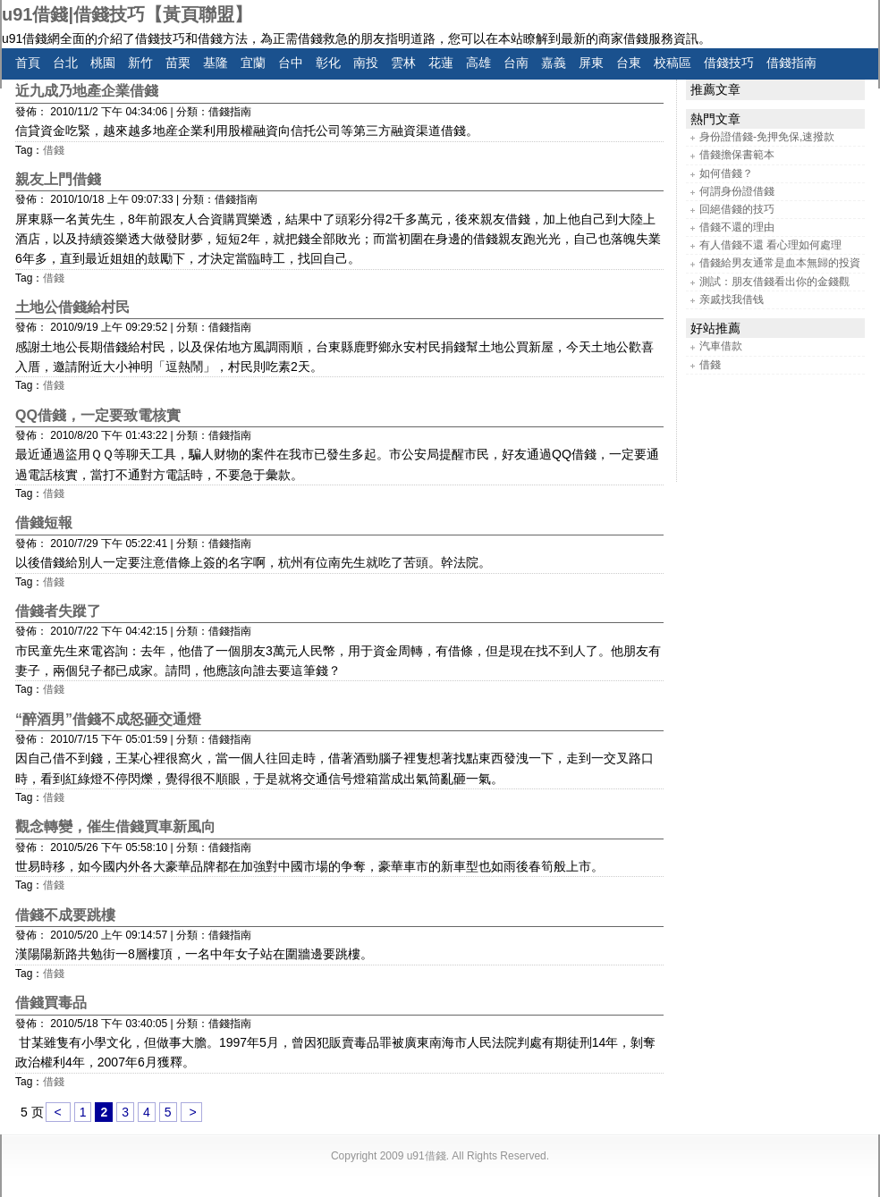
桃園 (102, 62)
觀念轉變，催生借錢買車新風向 (115, 826)
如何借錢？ (726, 173)
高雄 (478, 62)
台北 (65, 62)
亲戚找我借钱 (731, 299)
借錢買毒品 (51, 1002)
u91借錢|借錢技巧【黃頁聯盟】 (127, 14)
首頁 (27, 62)
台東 (628, 62)
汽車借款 (720, 346)
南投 (365, 62)
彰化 (328, 62)
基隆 (215, 62)
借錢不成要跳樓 (65, 915)
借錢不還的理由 (736, 227)
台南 (516, 62)
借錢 (53, 150)
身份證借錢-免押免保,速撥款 (766, 137)
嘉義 (553, 62)
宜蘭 (253, 62)
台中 (290, 62)
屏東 (591, 62)
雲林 (403, 62)
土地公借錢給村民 (72, 307)
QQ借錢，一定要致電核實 (98, 415)
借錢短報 (43, 522)
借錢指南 (791, 62)
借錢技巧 (729, 62)
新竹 (140, 62)
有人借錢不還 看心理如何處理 (770, 245)
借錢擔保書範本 (736, 154)
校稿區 (672, 62)
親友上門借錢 (58, 179)
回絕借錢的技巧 (736, 209)
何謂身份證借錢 (736, 191)
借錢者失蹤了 (58, 611)
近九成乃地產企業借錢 (86, 90)
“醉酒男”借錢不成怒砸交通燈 (108, 719)
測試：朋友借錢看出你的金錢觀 (774, 281)
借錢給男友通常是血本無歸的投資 (779, 263)
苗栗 (177, 62)
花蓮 (440, 62)
